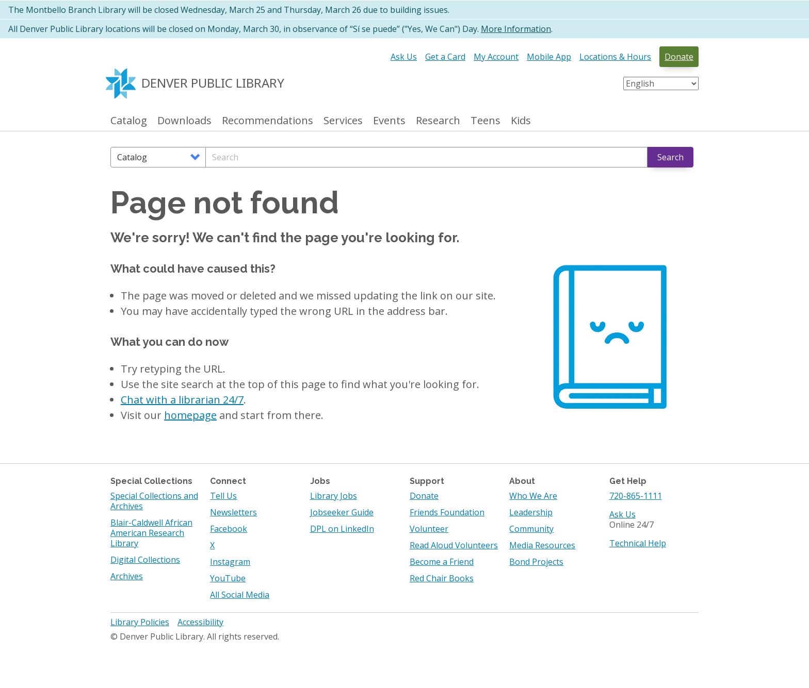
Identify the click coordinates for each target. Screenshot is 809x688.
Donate (679, 57)
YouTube (228, 578)
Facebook (228, 528)
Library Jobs (333, 495)
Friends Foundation (447, 512)
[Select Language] (661, 83)
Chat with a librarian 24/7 (182, 400)
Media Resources (542, 545)
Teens (485, 120)
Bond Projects (536, 561)
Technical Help (637, 543)
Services (343, 120)
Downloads (184, 120)
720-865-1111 (635, 495)
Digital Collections (145, 559)
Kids (521, 120)
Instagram (230, 561)
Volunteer (429, 528)
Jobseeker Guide (342, 512)
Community (531, 528)
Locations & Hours (615, 57)
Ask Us (404, 57)
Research (438, 120)
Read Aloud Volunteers (454, 545)
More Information (516, 29)
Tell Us (223, 495)
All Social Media (239, 594)
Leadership (531, 512)
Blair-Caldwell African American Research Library (151, 533)
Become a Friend (442, 561)
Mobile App (549, 57)
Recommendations (267, 120)
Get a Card (445, 57)
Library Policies (139, 622)
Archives (126, 576)
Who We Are (533, 495)
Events (389, 120)
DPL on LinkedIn (342, 528)
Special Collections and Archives (154, 501)
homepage (190, 415)
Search (670, 157)
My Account (496, 57)
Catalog (128, 120)
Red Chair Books (442, 578)
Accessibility (200, 622)
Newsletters (233, 512)
